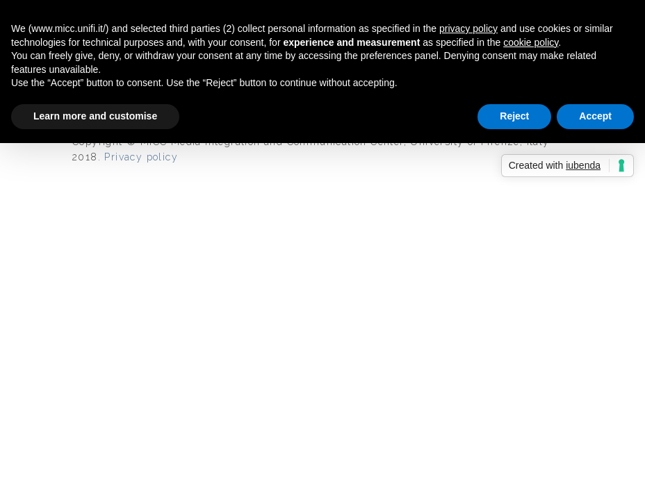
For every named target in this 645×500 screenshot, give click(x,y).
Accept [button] (595, 116)
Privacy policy (141, 156)
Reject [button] (514, 116)
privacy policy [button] (468, 28)
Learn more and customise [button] (95, 116)
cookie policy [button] (530, 42)
